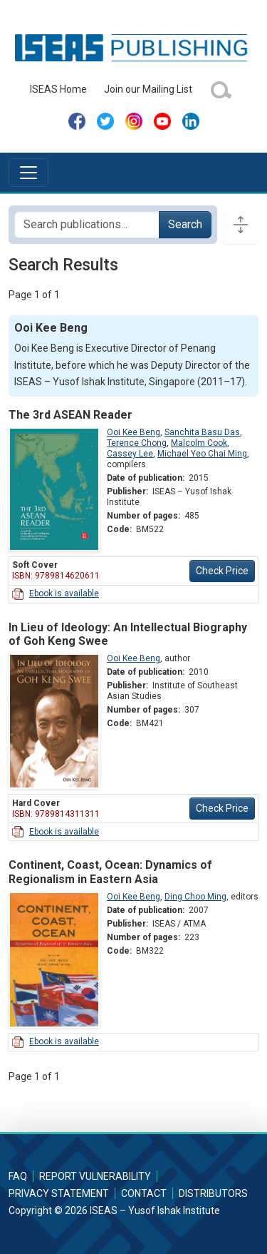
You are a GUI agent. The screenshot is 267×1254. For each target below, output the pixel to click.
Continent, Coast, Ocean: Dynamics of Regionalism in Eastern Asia (110, 871)
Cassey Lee (130, 454)
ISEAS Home (58, 89)
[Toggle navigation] (28, 172)
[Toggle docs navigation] (240, 224)
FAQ (18, 1176)
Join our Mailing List (148, 89)
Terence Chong (137, 443)
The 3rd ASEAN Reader (70, 415)
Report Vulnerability (95, 1176)
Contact (144, 1193)
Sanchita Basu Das (202, 432)
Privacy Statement (59, 1193)
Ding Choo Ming (195, 897)
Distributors (213, 1193)
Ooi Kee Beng (133, 432)
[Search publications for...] (86, 224)
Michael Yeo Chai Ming (202, 454)
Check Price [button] (222, 570)
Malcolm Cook (199, 443)
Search (185, 224)
